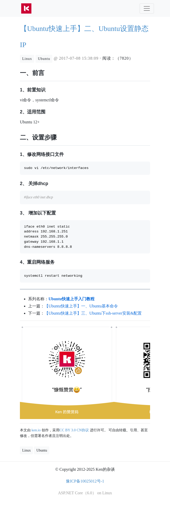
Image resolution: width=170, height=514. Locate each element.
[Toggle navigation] (147, 8)
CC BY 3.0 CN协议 (74, 430)
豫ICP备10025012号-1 (85, 481)
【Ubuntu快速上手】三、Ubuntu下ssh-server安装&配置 (93, 313)
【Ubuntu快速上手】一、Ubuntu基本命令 (81, 306)
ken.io (36, 430)
